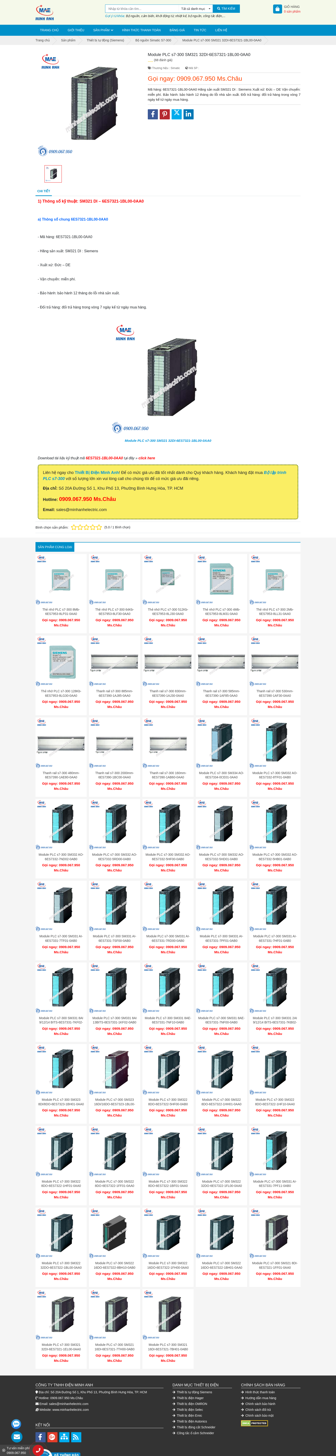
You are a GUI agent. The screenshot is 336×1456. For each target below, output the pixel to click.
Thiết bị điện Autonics (189, 1399)
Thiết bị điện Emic (187, 1393)
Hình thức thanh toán (141, 30)
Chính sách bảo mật (257, 1393)
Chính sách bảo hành (258, 1381)
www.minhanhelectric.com (71, 1387)
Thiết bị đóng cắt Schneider (193, 1405)
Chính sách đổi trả (256, 1387)
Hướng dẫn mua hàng (258, 1375)
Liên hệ (221, 30)
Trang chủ (49, 30)
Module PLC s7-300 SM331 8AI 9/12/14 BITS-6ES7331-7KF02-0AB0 (61, 1011)
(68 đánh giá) (163, 60)
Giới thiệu (76, 30)
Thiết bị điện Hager (188, 1375)
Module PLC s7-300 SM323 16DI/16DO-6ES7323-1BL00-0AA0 (114, 1090)
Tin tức (200, 30)
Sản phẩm (101, 30)
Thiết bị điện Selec (187, 1387)
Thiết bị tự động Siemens (192, 1369)
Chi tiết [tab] (43, 191)
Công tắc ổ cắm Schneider (193, 1410)
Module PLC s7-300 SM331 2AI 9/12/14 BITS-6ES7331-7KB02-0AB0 (275, 1011)
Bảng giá (177, 30)
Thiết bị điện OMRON (189, 1381)
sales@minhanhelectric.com (68, 1381)
